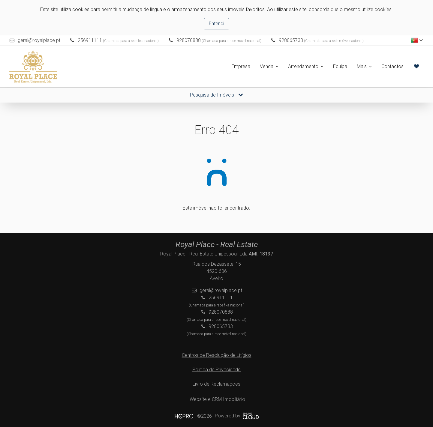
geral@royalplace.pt (39, 40)
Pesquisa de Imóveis (216, 95)
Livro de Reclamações (216, 384)
